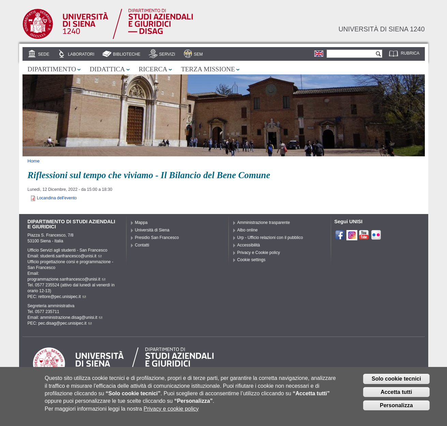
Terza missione (208, 69)
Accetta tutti (396, 397)
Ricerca (153, 69)
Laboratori (81, 54)
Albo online (247, 230)
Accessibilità (248, 245)
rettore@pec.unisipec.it (62, 296)
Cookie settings (251, 259)
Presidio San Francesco (157, 237)
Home (34, 161)
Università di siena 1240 (382, 29)
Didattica (107, 69)
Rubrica (410, 53)
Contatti (142, 245)
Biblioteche (126, 54)
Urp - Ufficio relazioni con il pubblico (270, 237)
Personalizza (396, 411)
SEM (198, 54)
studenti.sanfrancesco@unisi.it (71, 256)
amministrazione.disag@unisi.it (71, 317)
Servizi (167, 54)
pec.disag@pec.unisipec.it (64, 323)
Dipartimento (52, 69)
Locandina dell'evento (57, 198)
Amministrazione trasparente (263, 222)
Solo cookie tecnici (396, 384)
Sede (43, 54)
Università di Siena (152, 230)
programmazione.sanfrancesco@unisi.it (67, 279)
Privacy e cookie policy (171, 414)
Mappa (141, 222)
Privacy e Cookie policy (258, 252)
